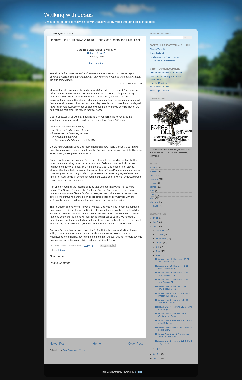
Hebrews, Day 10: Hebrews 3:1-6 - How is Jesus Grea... (171, 287)
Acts (152, 175)
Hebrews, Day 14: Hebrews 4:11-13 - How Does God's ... (173, 260)
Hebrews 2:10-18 (96, 53)
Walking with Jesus (68, 15)
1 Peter (153, 167)
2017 (156, 354)
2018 (156, 226)
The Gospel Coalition (160, 90)
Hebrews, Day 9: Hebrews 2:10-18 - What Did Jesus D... (172, 294)
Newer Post (57, 343)
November (161, 230)
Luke (152, 194)
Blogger (138, 372)
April (158, 349)
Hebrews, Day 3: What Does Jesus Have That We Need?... (172, 335)
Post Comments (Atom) (74, 350)
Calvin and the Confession (162, 61)
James (153, 187)
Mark (152, 198)
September (161, 238)
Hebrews (61, 250)
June (158, 251)
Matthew (154, 202)
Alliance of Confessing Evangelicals (167, 72)
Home (97, 343)
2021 (156, 218)
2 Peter (153, 171)
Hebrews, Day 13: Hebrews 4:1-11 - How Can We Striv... (172, 267)
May (158, 255)
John (152, 190)
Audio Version (96, 63)
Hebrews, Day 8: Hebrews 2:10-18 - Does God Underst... (172, 301)
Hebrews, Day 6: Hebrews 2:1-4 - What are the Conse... (171, 314)
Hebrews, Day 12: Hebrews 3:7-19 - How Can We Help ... (172, 273)
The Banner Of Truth (160, 87)
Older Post (135, 343)
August (159, 242)
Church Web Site (158, 49)
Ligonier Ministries (158, 83)
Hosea (153, 183)
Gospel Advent (157, 53)
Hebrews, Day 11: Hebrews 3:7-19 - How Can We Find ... (172, 280)
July (158, 247)
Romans (154, 206)
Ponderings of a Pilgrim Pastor (164, 57)
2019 (156, 222)
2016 (156, 358)
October (160, 234)
